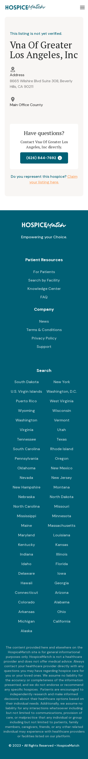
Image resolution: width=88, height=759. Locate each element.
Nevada (26, 477)
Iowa (61, 573)
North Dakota (61, 496)
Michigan (26, 621)
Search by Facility (44, 280)
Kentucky (26, 544)
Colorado (26, 602)
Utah (61, 429)
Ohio (61, 611)
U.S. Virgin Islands (26, 391)
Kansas (61, 544)
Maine (26, 525)
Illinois (61, 554)
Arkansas (26, 611)
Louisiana (61, 535)
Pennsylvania (26, 458)
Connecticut (26, 592)
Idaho (26, 563)
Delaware (26, 573)
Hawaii (26, 583)
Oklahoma (26, 468)
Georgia (61, 583)
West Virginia (61, 401)
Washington (26, 420)
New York (62, 381)
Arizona (62, 592)
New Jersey (61, 477)
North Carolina (26, 506)
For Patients (44, 271)
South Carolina (26, 448)
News (44, 321)
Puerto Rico (26, 401)
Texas (62, 439)
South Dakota (26, 381)
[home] (24, 7)
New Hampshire (26, 487)
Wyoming (26, 410)
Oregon (62, 458)
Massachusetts (61, 525)
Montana (62, 487)
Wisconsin (61, 410)
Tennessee (26, 439)
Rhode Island (61, 448)
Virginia (26, 429)
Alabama (61, 602)
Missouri (61, 506)
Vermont (61, 420)
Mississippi (26, 515)
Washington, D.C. (61, 391)
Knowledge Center (44, 288)
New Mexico (62, 468)
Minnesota (61, 515)
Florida (62, 563)
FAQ (44, 297)
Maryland (26, 535)
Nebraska (26, 496)
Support (44, 346)
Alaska (26, 630)
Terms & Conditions (44, 329)
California (61, 621)
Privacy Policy (44, 338)
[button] (82, 7)
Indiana (26, 554)
